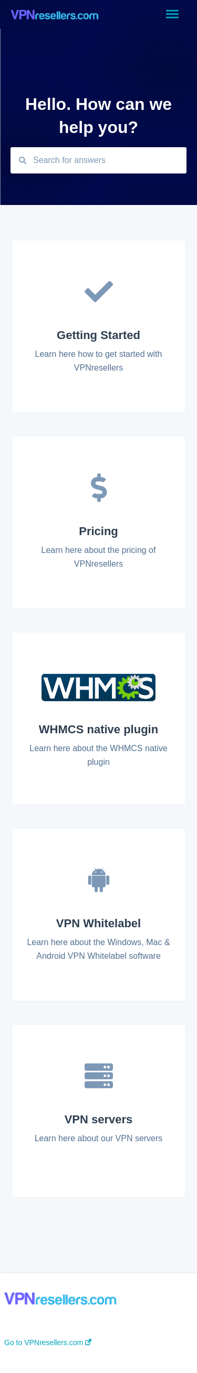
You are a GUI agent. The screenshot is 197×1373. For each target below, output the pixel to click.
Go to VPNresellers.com (47, 1342)
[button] (172, 14)
